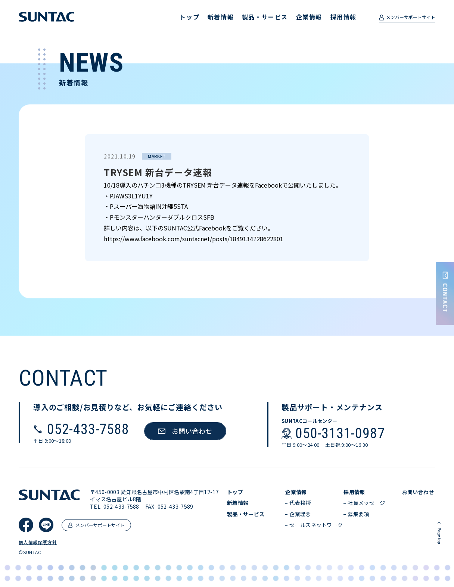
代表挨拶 (300, 502)
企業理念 (300, 514)
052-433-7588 (88, 429)
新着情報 (221, 16)
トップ (189, 16)
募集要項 (358, 514)
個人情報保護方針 (38, 542)
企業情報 (309, 16)
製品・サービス (265, 16)
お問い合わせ (418, 492)
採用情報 (343, 16)
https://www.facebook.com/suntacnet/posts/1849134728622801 (193, 238)
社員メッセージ (366, 502)
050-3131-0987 (340, 433)
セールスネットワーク (316, 524)
